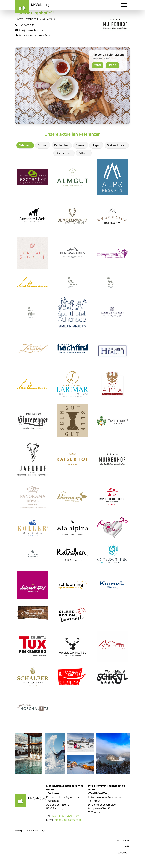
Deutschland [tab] (61, 145)
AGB (127, 846)
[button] (124, 5)
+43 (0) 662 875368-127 (65, 816)
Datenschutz (122, 852)
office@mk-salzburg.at (68, 819)
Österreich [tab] (25, 145)
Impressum (123, 839)
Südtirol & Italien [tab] (116, 145)
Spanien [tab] (80, 145)
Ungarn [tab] (96, 145)
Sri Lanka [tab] (84, 153)
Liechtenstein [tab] (64, 153)
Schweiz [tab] (43, 145)
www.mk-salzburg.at (37, 830)
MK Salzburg (40, 5)
